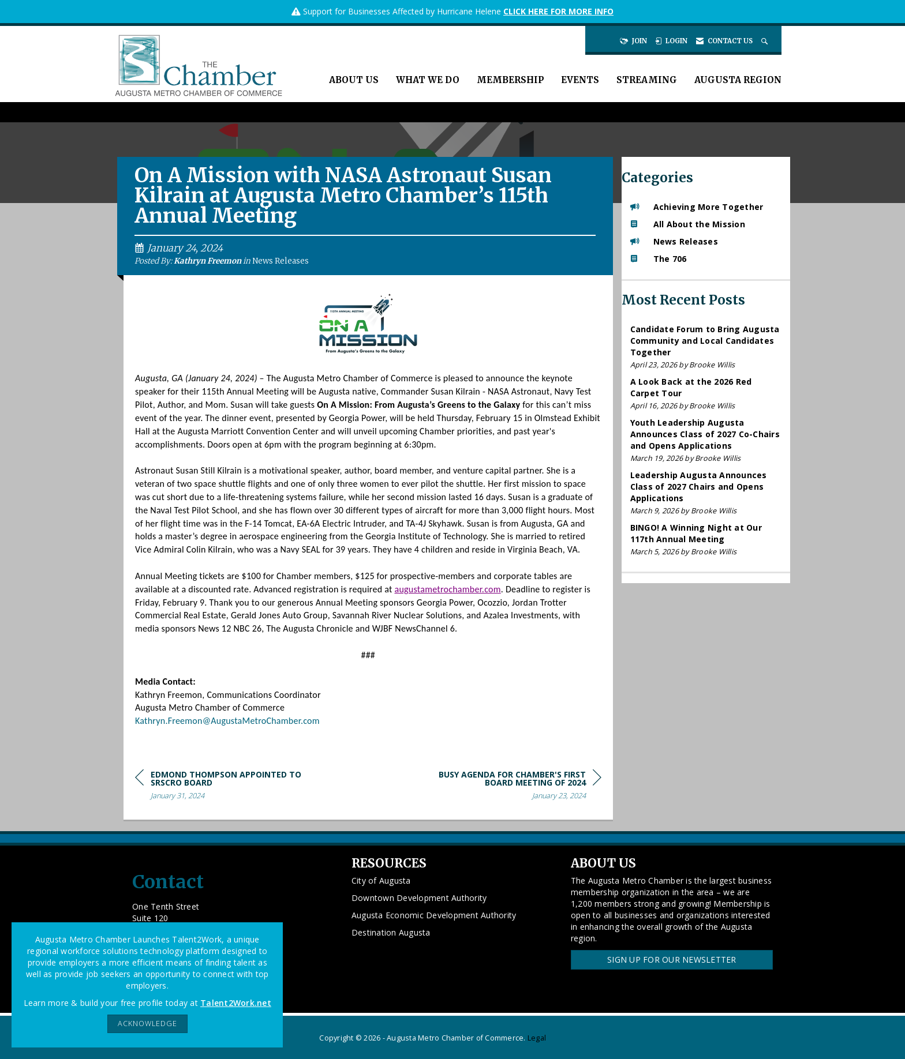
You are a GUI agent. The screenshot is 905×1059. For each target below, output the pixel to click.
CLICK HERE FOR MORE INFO (558, 11)
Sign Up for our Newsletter (671, 959)
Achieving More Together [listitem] (697, 206)
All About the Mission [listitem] (687, 224)
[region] (514, 787)
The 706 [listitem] (658, 258)
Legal (537, 1038)
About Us (354, 79)
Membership (510, 79)
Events (580, 79)
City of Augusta (381, 880)
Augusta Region (737, 79)
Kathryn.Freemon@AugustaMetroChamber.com (227, 720)
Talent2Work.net (235, 1002)
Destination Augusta (391, 932)
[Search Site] (765, 41)
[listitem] (706, 347)
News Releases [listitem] (674, 241)
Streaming (646, 79)
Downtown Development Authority (419, 897)
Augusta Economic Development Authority (434, 915)
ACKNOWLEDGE (147, 1023)
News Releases (280, 261)
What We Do (427, 79)
